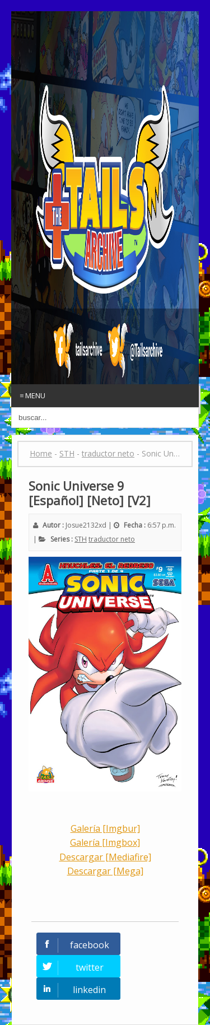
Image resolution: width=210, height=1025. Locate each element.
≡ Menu (32, 395)
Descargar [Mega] (105, 871)
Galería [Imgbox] (105, 842)
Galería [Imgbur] (105, 828)
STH (80, 539)
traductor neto (111, 539)
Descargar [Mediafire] (105, 857)
